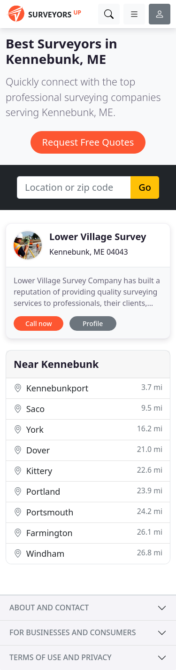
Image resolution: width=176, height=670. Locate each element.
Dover (88, 450)
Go (144, 187)
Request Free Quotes (88, 142)
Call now (38, 323)
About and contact (49, 607)
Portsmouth (88, 512)
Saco (88, 408)
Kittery (88, 470)
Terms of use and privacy (60, 657)
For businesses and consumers (72, 632)
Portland (88, 491)
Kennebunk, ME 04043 (88, 252)
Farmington (88, 532)
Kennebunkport (88, 388)
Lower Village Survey (97, 236)
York (88, 429)
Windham (88, 553)
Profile (93, 323)
